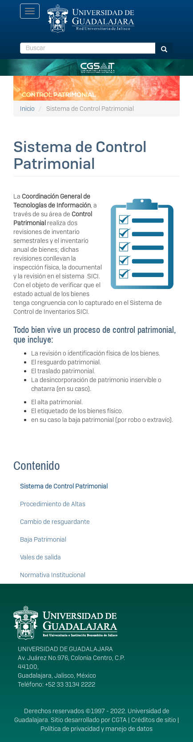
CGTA (119, 720)
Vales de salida (40, 557)
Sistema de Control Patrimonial (64, 486)
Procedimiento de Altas (52, 504)
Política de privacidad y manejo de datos (96, 729)
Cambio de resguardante (55, 522)
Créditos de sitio (153, 720)
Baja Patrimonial (43, 539)
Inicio (27, 109)
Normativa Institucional (52, 575)
